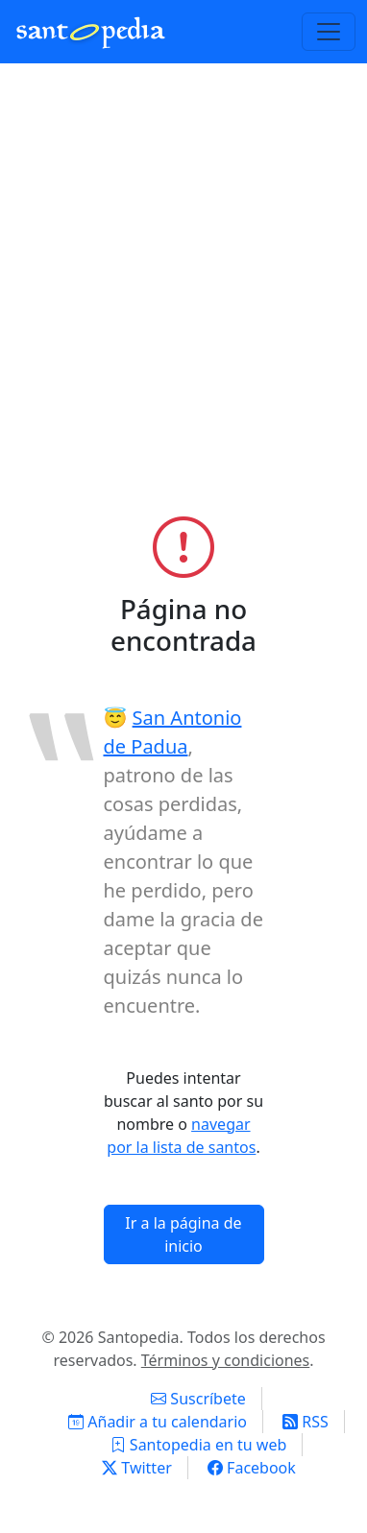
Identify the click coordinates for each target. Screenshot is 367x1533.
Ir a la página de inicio (183, 1234)
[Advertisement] (183, 308)
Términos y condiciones (225, 1360)
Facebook (252, 1467)
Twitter (137, 1467)
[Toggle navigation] (328, 31)
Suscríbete (198, 1398)
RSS (305, 1421)
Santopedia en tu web (198, 1444)
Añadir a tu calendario (157, 1421)
